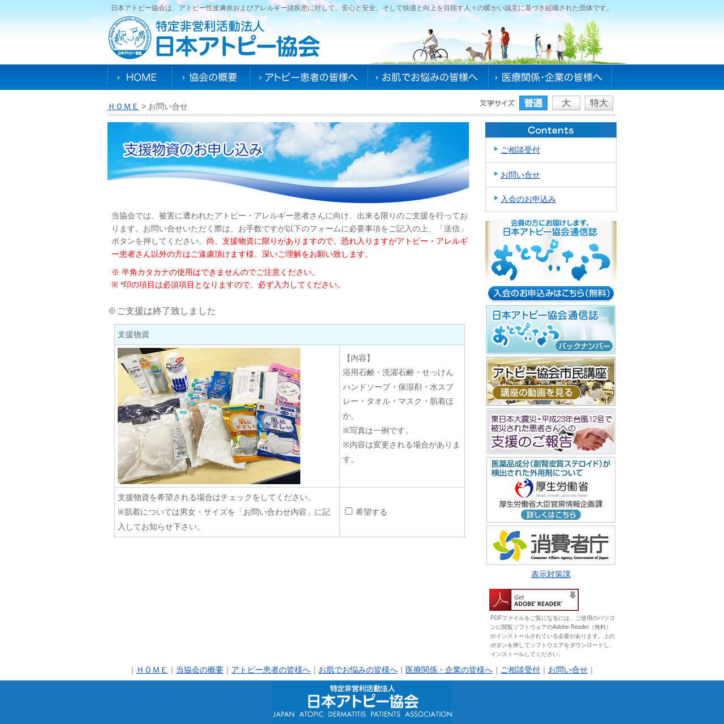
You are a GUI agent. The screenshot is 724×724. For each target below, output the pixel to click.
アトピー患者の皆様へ (309, 77)
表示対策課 (551, 574)
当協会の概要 (199, 669)
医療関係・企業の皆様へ (550, 77)
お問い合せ (520, 174)
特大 (599, 103)
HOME (140, 77)
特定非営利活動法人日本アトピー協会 (214, 38)
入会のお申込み (528, 199)
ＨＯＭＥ (123, 106)
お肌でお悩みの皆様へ (428, 77)
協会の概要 (212, 77)
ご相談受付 (520, 149)
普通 (533, 103)
